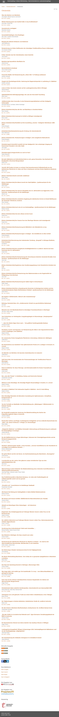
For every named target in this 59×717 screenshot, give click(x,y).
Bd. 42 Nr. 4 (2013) (6, 356)
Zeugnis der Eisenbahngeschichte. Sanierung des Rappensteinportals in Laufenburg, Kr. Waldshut (29, 81)
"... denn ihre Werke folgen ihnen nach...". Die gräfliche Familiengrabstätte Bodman (25, 323)
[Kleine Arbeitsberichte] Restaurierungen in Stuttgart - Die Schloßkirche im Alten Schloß (26, 233)
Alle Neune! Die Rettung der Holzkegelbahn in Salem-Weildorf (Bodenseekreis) (23, 492)
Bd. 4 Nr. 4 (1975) (6, 127)
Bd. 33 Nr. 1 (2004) (6, 319)
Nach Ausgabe (4, 669)
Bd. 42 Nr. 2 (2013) (6, 379)
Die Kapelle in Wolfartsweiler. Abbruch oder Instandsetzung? (18, 296)
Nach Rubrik (4, 674)
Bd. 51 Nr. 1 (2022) (6, 25)
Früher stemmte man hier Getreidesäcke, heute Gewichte (17, 55)
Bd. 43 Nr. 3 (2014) (6, 106)
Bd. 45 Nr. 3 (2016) (6, 91)
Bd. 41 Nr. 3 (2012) (6, 425)
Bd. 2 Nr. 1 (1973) (6, 210)
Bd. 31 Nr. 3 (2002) (6, 300)
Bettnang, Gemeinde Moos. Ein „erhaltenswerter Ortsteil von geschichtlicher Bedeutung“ (26, 303)
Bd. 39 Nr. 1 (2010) (6, 641)
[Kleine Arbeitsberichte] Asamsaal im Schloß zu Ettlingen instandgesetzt (22, 116)
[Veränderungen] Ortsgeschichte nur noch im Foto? (16, 152)
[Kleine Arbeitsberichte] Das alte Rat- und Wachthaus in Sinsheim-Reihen (22, 109)
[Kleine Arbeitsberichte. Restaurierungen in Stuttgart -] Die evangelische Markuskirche (26, 137)
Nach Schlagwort (5, 677)
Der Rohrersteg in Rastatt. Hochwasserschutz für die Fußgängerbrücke (21, 550)
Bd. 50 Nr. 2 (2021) (6, 58)
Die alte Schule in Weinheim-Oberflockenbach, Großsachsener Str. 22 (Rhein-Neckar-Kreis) (27, 608)
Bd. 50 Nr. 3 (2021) (6, 38)
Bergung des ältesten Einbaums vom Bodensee (15, 41)
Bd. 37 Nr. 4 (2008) (6, 553)
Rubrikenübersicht (11, 6)
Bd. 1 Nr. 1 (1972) (6, 278)
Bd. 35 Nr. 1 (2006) (6, 516)
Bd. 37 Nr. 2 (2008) (6, 568)
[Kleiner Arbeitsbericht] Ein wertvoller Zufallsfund (15, 175)
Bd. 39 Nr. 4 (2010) (6, 619)
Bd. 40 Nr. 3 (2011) (6, 482)
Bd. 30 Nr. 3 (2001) (6, 341)
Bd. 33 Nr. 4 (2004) (6, 313)
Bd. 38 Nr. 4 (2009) (6, 604)
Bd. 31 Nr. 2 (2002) (6, 306)
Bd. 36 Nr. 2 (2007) (6, 546)
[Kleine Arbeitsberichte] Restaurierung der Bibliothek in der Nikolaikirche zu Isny (24, 227)
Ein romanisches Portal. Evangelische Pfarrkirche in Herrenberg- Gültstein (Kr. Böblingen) (27, 338)
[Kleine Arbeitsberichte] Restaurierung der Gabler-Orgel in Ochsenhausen (22, 281)
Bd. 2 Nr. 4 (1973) (6, 179)
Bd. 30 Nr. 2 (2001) (6, 386)
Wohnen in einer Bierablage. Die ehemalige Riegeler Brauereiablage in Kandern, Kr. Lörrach (27, 382)
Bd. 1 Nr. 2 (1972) (6, 253)
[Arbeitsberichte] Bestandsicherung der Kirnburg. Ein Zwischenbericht (21, 131)
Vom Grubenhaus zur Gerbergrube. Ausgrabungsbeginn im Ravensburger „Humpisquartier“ (27, 316)
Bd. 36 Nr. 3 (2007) (6, 538)
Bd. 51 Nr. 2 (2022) (6, 18)
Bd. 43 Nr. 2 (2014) (6, 164)
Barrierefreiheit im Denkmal (9, 68)
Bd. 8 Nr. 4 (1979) (6, 149)
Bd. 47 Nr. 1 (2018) (6, 78)
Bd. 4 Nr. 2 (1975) (6, 112)
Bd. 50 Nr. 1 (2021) (6, 64)
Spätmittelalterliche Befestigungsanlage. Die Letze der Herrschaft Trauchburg (23, 94)
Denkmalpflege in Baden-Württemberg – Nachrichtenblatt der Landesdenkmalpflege (29, 1)
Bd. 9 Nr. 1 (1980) (6, 134)
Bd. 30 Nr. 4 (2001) (6, 326)
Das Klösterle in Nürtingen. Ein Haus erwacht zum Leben (17, 535)
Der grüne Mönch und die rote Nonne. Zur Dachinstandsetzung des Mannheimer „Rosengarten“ (28, 454)
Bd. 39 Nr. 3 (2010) (6, 626)
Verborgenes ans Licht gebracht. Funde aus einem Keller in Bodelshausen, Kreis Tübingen (27, 594)
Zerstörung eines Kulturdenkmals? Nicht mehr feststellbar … (18, 528)
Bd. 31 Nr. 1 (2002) (6, 409)
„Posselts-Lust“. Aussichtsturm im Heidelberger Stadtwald (18, 485)
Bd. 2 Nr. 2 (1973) (6, 195)
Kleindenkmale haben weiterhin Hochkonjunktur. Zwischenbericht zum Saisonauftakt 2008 (27, 588)
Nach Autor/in (4, 672)
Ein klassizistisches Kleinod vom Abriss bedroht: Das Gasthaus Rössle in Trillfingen (25, 622)
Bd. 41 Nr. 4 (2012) (6, 417)
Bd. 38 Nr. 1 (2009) (6, 611)
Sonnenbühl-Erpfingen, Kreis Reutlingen (13, 35)
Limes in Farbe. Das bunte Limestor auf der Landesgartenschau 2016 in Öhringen (24, 88)
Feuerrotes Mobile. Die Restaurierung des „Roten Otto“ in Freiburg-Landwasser (24, 74)
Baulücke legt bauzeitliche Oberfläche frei (13, 61)
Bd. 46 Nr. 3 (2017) (6, 84)
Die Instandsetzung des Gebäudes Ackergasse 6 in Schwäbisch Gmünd (21, 637)
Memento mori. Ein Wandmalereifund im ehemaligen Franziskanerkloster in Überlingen (26, 310)
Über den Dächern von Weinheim (11, 15)
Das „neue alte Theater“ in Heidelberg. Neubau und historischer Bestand (22, 376)
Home (3, 6)
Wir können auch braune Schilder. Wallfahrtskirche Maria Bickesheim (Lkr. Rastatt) (24, 498)
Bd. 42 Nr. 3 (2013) (6, 372)
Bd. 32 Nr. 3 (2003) (6, 442)
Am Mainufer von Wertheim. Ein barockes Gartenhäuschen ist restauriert (22, 353)
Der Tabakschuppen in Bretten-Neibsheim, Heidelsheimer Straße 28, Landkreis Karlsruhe (26, 601)
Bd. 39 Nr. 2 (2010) (6, 634)
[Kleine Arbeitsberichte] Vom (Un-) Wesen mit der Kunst (17, 213)
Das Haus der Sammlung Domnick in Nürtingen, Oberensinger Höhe (20, 565)
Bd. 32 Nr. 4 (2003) (6, 401)
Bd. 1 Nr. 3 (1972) (6, 261)
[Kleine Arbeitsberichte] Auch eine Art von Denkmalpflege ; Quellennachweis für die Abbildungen (29, 207)
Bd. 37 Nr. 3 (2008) (6, 561)
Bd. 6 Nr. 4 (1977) (6, 141)
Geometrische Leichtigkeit (9, 28)
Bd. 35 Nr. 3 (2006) (6, 508)
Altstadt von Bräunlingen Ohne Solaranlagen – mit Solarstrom (19, 505)
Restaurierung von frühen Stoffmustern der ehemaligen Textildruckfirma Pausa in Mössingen (27, 48)
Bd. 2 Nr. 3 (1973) (6, 187)
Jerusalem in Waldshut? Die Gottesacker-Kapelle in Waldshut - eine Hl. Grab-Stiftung (25, 389)
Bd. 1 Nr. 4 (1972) (6, 293)
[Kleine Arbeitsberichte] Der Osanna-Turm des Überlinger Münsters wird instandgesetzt (26, 220)
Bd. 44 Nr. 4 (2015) (6, 98)
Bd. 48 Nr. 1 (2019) (6, 71)
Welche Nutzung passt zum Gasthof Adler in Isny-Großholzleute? (20, 21)
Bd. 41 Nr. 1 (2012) (6, 465)
